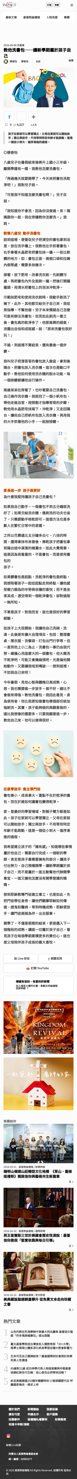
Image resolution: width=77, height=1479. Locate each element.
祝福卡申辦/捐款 (19, 1424)
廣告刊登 (14, 1414)
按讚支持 (55, 958)
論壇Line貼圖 (13, 1445)
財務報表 (60, 1419)
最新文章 (11, 17)
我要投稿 (52, 1409)
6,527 (18, 124)
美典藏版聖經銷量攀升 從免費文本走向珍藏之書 (37, 1302)
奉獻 (57, 4)
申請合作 (33, 1414)
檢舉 (71, 60)
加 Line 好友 (19, 958)
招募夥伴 (14, 1419)
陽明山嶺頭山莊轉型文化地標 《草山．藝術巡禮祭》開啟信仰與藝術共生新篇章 (38, 1174)
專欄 (66, 17)
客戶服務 (52, 1414)
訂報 (49, 4)
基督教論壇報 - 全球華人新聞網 (9, 4)
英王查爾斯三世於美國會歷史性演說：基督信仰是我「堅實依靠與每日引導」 (37, 1238)
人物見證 (52, 17)
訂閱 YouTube (37, 968)
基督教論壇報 (31, 17)
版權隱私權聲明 (37, 1419)
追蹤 (38, 61)
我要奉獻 (22, 988)
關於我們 (14, 1409)
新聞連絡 (33, 1409)
